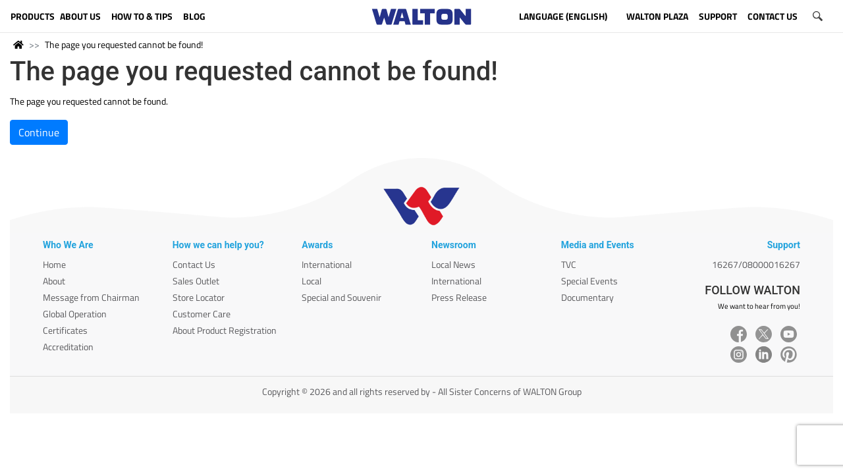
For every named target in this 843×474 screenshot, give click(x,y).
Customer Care (202, 314)
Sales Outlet (196, 281)
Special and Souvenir (341, 297)
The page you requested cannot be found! (124, 44)
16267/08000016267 (756, 264)
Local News (453, 264)
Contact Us (194, 264)
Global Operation (75, 314)
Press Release (459, 297)
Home (54, 264)
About (54, 281)
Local (311, 281)
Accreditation (68, 347)
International (327, 264)
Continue (38, 132)
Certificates (65, 330)
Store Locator (199, 297)
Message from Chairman (91, 297)
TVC (568, 264)
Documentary (587, 297)
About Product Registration (225, 330)
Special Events (589, 281)
